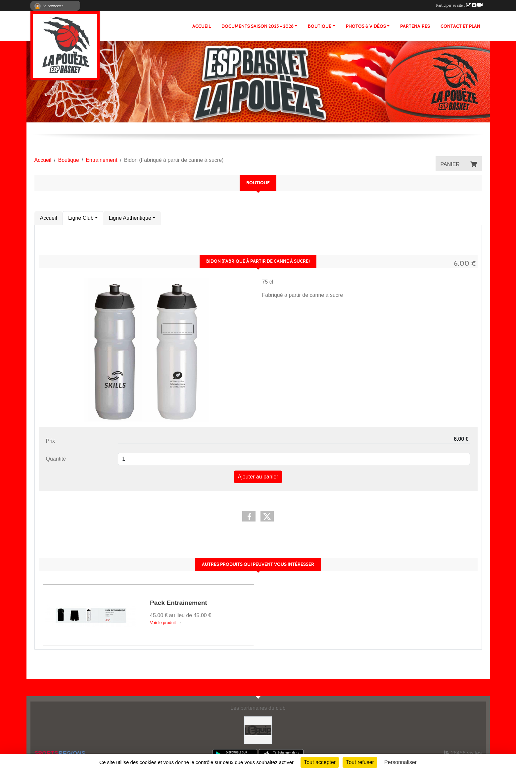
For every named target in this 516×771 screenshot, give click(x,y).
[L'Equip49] (258, 730)
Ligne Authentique (130, 218)
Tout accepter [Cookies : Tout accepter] (320, 762)
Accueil (48, 218)
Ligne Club (81, 218)
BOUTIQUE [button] (319, 26)
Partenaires (415, 26)
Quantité (56, 459)
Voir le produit (163, 622)
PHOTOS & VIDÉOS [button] (366, 26)
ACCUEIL (201, 26)
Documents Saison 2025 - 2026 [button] (257, 26)
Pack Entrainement (178, 602)
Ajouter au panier (258, 476)
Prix (50, 441)
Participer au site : (459, 5)
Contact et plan (460, 26)
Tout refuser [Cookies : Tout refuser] (360, 762)
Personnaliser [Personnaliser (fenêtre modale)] (400, 762)
